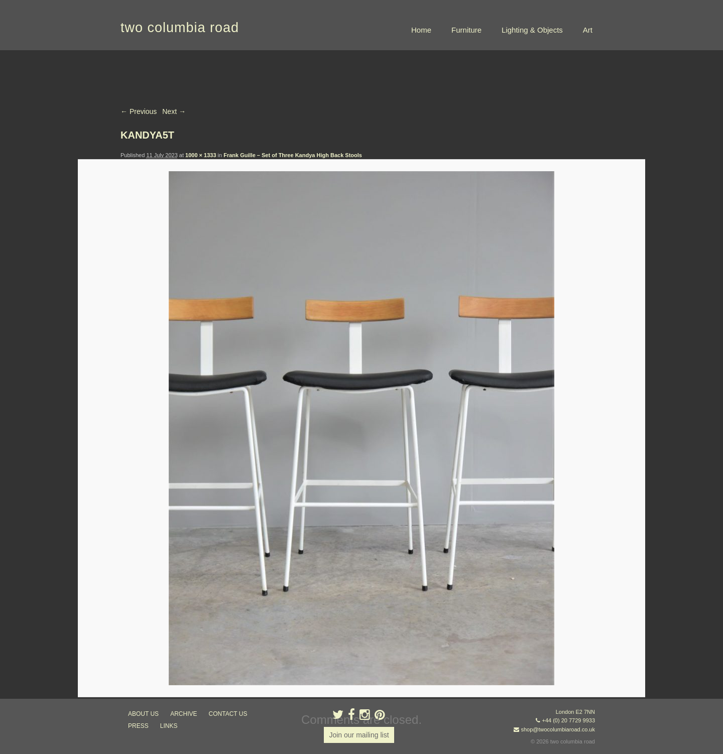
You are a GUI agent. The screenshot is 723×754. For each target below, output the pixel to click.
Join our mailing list (359, 735)
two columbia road (179, 27)
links (169, 725)
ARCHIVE (183, 713)
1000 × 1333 (200, 155)
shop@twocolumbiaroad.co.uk (558, 729)
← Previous (138, 111)
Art (587, 30)
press (138, 725)
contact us (228, 713)
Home (421, 30)
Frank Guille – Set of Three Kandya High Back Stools (292, 155)
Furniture (466, 30)
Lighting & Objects (532, 30)
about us (143, 713)
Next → (174, 111)
